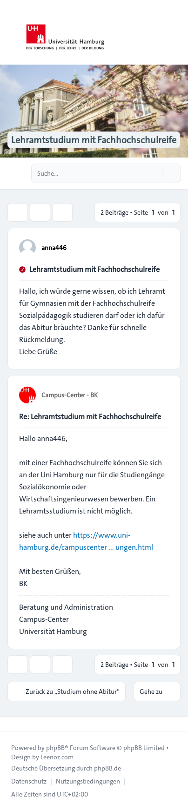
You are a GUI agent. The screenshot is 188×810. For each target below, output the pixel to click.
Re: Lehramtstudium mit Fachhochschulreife (90, 416)
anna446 (54, 247)
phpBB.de (107, 768)
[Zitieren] (161, 247)
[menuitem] (29, 781)
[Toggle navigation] (177, 32)
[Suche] (154, 173)
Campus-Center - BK (69, 395)
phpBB (55, 747)
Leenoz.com (57, 757)
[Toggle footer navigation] (11, 724)
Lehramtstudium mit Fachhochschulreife (94, 269)
